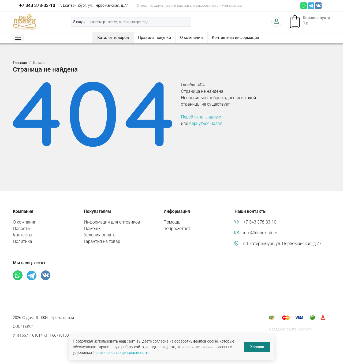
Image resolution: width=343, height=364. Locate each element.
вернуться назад (205, 123)
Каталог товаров (113, 37)
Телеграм (311, 5)
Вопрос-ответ (177, 228)
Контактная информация (235, 37)
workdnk (305, 329)
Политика (22, 241)
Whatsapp (303, 5)
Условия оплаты (100, 234)
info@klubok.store (260, 232)
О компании (191, 37)
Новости (21, 228)
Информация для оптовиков (112, 222)
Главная (20, 63)
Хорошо (257, 347)
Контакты (22, 234)
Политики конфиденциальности (120, 352)
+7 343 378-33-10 (37, 5)
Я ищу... (79, 22)
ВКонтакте (318, 5)
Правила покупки (154, 37)
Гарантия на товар (102, 241)
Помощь (92, 228)
